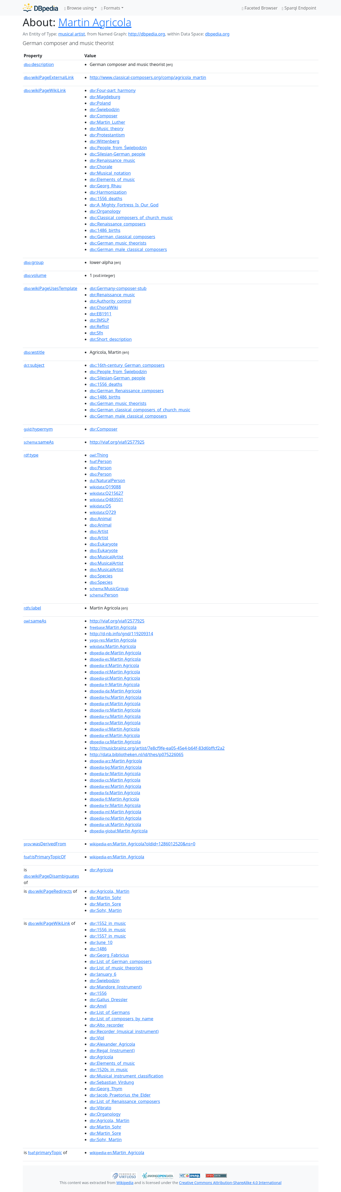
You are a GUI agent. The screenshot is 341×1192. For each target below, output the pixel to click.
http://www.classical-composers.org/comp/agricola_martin (148, 77)
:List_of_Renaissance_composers (125, 1101)
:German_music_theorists (118, 243)
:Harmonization (108, 192)
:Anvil (98, 1006)
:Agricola (101, 870)
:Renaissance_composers (117, 224)
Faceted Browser (260, 8)
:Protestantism (107, 135)
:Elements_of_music (112, 179)
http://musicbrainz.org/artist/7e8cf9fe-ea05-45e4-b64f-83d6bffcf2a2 (157, 748)
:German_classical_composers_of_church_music (140, 410)
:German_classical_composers (122, 237)
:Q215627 (106, 493)
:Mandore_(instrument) (115, 987)
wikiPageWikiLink (45, 90)
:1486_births (105, 230)
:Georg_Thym (106, 1089)
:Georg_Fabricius (109, 955)
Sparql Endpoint (299, 8)
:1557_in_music (108, 936)
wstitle (34, 352)
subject (34, 365)
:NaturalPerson (107, 480)
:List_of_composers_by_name (121, 1019)
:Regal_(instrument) (112, 1050)
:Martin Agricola (113, 627)
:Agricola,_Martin (109, 891)
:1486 (98, 949)
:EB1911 (100, 314)
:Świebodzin (104, 109)
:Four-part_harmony (112, 90)
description (39, 64)
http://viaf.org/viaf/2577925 (117, 442)
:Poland (100, 103)
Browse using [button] (79, 8)
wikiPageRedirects (50, 891)
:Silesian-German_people (117, 154)
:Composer (103, 116)
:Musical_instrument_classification (126, 1076)
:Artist (99, 531)
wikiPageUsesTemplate (50, 288)
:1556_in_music (108, 930)
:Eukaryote (104, 544)
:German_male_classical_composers (128, 249)
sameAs (39, 442)
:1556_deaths (106, 198)
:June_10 (101, 942)
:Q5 (100, 506)
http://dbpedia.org (146, 34)
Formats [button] (110, 8)
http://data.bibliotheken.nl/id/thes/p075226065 (136, 754)
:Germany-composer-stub (118, 288)
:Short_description (111, 339)
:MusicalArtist (106, 557)
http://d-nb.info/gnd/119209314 (121, 634)
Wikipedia (124, 1182)
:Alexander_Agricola (112, 1044)
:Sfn (96, 333)
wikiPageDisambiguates (51, 876)
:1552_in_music (108, 923)
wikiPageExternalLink (49, 77)
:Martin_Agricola (117, 857)
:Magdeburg (105, 97)
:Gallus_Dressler (108, 1000)
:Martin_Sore (105, 904)
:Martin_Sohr (105, 897)
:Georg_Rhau (105, 186)
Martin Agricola (94, 22)
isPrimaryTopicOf (45, 857)
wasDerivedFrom (45, 844)
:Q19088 (105, 487)
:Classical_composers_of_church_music (131, 217)
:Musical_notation (110, 173)
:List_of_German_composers (121, 961)
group (34, 262)
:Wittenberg (104, 141)
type (31, 455)
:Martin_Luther (107, 122)
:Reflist (99, 326)
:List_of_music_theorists (116, 968)
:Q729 (103, 512)
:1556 (98, 993)
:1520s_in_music (109, 1069)
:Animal (100, 519)
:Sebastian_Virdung (112, 1082)
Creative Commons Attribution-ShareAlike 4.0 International (230, 1182)
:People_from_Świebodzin (118, 148)
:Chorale (101, 167)
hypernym (38, 429)
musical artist (71, 34)
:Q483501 (106, 499)
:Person (101, 461)
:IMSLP (99, 320)
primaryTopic (45, 1152)
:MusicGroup (109, 588)
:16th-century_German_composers (127, 365)
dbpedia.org (217, 34)
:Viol (97, 1038)
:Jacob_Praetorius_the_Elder (120, 1095)
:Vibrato (100, 1108)
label (32, 608)
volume (35, 275)
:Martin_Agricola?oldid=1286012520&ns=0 (142, 844)
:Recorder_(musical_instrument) (124, 1031)
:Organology (105, 211)
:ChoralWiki (104, 307)
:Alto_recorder (107, 1025)
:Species (101, 576)
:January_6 (103, 974)
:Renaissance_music (112, 160)
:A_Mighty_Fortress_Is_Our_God (124, 205)
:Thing (99, 455)
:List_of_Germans (110, 1012)
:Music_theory (106, 128)
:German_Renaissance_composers (126, 391)
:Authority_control (110, 301)
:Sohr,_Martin (106, 910)
